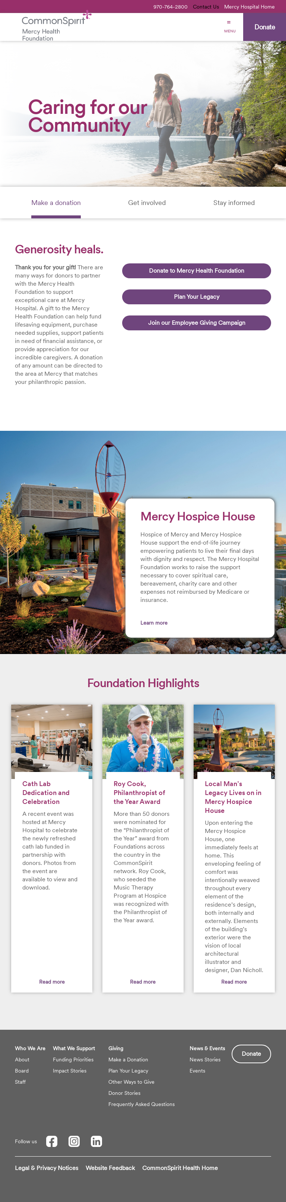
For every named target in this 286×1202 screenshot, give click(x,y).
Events (197, 1071)
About (22, 1059)
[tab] (56, 202)
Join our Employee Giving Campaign (196, 322)
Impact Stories (69, 1071)
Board (22, 1071)
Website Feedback (110, 1167)
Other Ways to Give (131, 1082)
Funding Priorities (73, 1059)
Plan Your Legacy (196, 296)
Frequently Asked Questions (141, 1104)
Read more (52, 982)
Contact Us (206, 7)
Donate (251, 1053)
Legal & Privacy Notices (46, 1167)
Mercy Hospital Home (249, 7)
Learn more (154, 623)
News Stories (205, 1059)
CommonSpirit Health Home (180, 1167)
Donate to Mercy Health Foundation (196, 270)
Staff (20, 1082)
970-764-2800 (170, 7)
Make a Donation (128, 1059)
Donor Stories (124, 1093)
